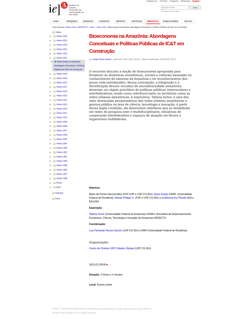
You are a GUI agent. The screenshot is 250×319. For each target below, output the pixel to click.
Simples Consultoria (88, 313)
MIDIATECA (153, 21)
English (195, 1)
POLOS (188, 21)
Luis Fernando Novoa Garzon (105, 230)
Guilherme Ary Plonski (174, 197)
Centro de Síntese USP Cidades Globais (111, 248)
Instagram (174, 1)
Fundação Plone (108, 309)
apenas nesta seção (171, 11)
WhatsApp (185, 1)
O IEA (56, 21)
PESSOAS (88, 21)
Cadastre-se (151, 1)
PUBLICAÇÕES (170, 21)
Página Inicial (70, 27)
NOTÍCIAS (137, 21)
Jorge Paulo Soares (102, 59)
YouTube (163, 1)
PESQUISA (72, 21)
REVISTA (120, 21)
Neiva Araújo (161, 194)
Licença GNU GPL (144, 309)
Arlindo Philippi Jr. (125, 197)
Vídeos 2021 (101, 27)
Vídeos (92, 27)
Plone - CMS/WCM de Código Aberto (69, 309)
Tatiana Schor (96, 214)
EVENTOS (104, 21)
